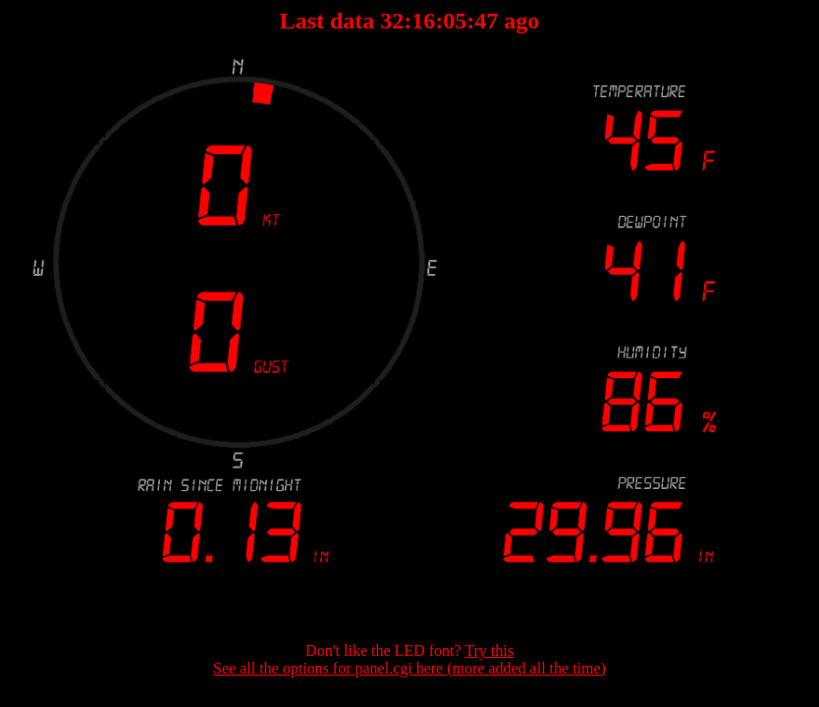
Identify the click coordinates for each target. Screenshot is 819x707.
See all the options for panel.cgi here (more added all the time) (409, 668)
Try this (489, 650)
